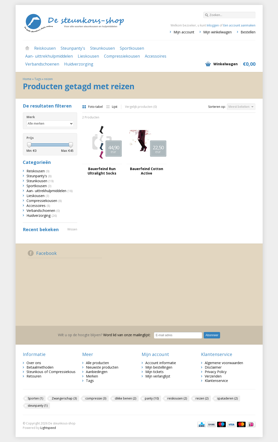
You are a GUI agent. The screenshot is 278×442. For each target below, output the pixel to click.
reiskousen (177, 398)
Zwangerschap (64, 398)
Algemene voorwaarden (224, 362)
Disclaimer (213, 367)
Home (27, 48)
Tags (37, 79)
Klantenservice (216, 380)
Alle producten (97, 362)
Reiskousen (45, 48)
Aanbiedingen (96, 371)
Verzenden (213, 376)
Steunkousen (102, 48)
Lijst (111, 107)
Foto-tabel (92, 107)
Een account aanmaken (239, 25)
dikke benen (125, 398)
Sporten (35, 398)
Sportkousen (132, 48)
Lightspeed (48, 428)
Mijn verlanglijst (157, 376)
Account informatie (160, 362)
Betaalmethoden (39, 367)
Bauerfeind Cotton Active (146, 171)
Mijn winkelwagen (217, 32)
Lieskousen (88, 56)
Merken (92, 376)
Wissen (72, 229)
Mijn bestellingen (158, 367)
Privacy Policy (216, 371)
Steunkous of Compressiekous (51, 371)
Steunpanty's (73, 48)
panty (152, 398)
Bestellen (248, 32)
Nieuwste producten (102, 367)
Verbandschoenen (42, 64)
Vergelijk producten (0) (141, 107)
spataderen (227, 398)
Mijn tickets (154, 371)
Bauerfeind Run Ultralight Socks (102, 171)
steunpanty (38, 405)
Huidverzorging (78, 64)
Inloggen (213, 25)
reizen (48, 79)
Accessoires (155, 56)
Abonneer (211, 335)
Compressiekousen (122, 56)
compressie (95, 398)
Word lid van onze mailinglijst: (104, 334)
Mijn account (184, 32)
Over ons (33, 362)
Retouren (33, 376)
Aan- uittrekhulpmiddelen (49, 56)
